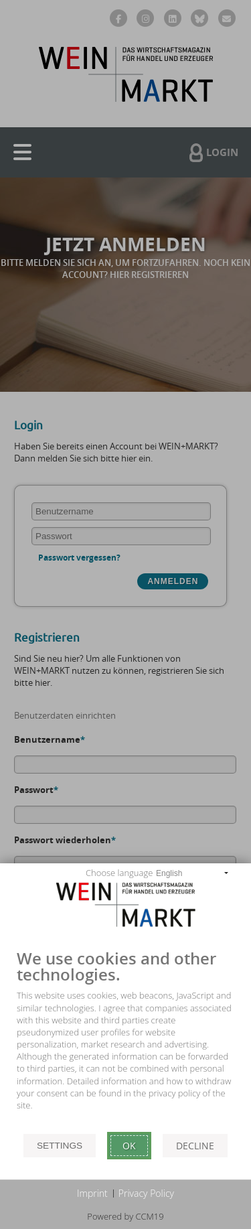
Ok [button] (129, 1145)
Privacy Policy (146, 1193)
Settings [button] (59, 1146)
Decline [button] (195, 1145)
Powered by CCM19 (125, 1216)
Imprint (92, 1193)
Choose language (119, 873)
